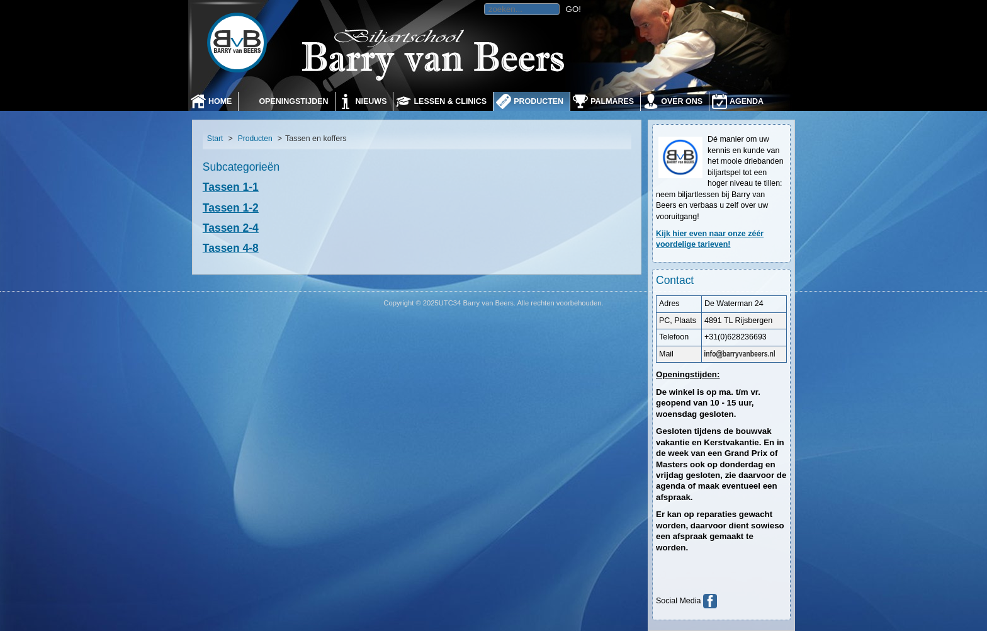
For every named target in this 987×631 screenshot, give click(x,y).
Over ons (681, 101)
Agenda (747, 101)
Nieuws (371, 101)
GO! (573, 9)
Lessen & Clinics (450, 101)
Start (215, 138)
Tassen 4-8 (231, 248)
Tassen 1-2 (231, 208)
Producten (538, 101)
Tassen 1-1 (231, 187)
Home (220, 101)
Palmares (612, 101)
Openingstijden (293, 101)
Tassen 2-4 (231, 228)
